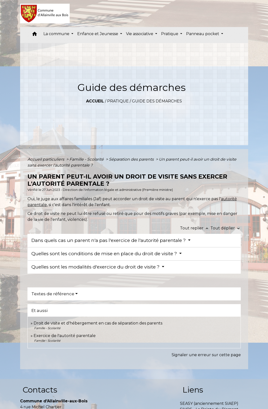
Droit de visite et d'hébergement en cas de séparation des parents (98, 323)
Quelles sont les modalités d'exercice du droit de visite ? (96, 267)
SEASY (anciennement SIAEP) (209, 403)
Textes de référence (52, 293)
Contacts (40, 390)
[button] (34, 35)
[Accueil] (45, 13)
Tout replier (195, 228)
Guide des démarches (157, 101)
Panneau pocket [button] (203, 33)
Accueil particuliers (46, 159)
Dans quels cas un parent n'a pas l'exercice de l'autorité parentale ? (109, 240)
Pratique (118, 101)
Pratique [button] (170, 33)
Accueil (95, 101)
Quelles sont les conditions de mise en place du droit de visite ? (104, 253)
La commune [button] (56, 33)
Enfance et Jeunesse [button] (98, 33)
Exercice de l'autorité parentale (65, 335)
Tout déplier (225, 228)
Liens (192, 390)
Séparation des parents (132, 159)
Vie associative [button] (140, 33)
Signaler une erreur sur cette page (206, 355)
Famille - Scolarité (87, 159)
